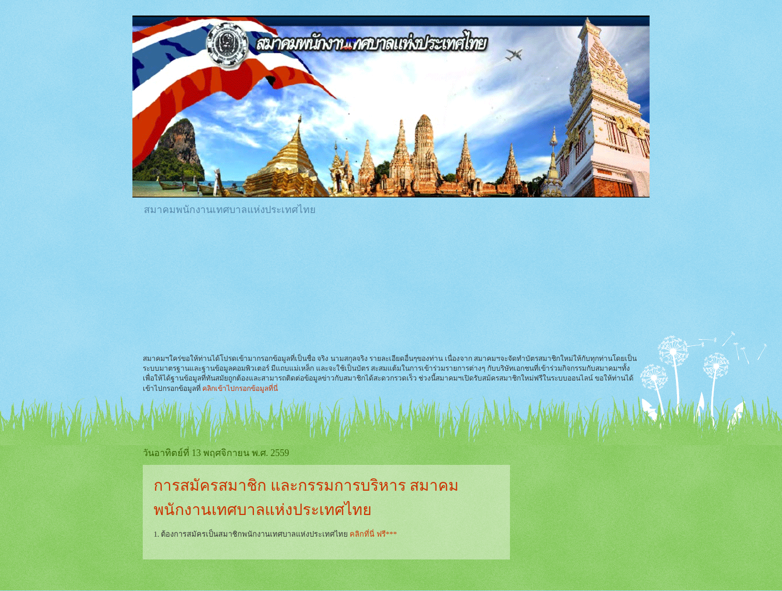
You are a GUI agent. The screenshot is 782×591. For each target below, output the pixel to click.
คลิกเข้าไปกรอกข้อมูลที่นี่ (240, 388)
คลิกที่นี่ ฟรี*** (373, 534)
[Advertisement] (331, 253)
